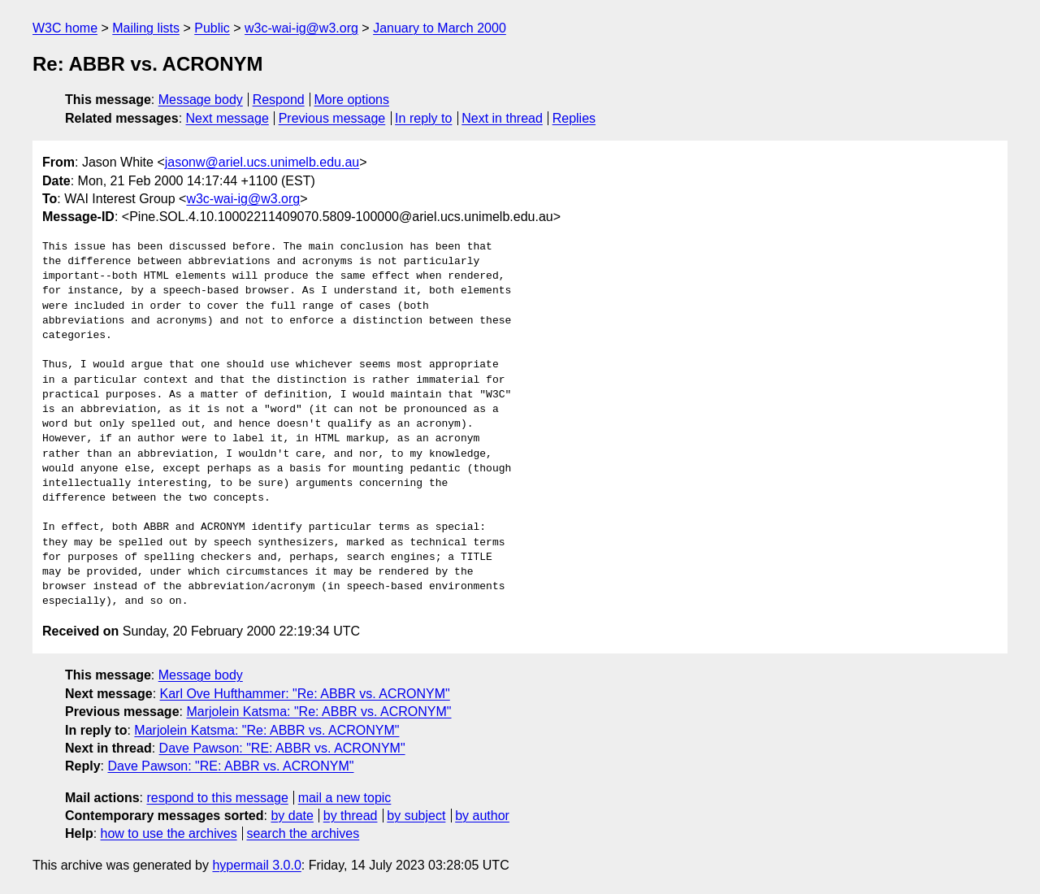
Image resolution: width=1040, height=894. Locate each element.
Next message (227, 118)
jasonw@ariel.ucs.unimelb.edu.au (262, 162)
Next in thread (502, 118)
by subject (416, 815)
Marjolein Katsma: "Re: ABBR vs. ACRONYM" (318, 711)
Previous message (332, 118)
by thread (350, 815)
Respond (279, 99)
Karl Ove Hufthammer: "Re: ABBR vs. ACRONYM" (305, 694)
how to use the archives (169, 833)
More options (352, 99)
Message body (200, 99)
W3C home (65, 28)
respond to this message (217, 798)
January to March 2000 (439, 28)
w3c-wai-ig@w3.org (301, 28)
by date (292, 815)
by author (482, 815)
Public (212, 28)
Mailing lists (146, 28)
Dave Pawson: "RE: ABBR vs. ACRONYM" (282, 748)
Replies (574, 118)
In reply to (423, 118)
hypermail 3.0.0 (256, 865)
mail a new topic (345, 798)
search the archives (303, 833)
